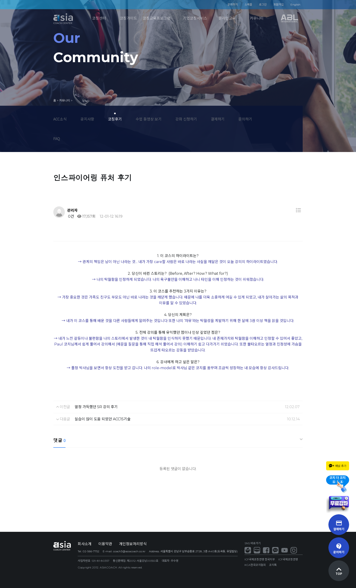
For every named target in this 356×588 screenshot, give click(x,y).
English (295, 4)
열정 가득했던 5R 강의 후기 (96, 407)
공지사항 (87, 119)
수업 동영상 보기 (149, 119)
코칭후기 (115, 119)
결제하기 (218, 119)
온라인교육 (227, 18)
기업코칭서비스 (195, 18)
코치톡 (273, 565)
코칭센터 (99, 18)
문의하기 (233, 4)
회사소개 (84, 544)
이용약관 (105, 544)
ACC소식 (60, 119)
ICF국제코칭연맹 (288, 559)
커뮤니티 (257, 18)
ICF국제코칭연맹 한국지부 (260, 559)
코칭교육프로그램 (156, 18)
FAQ (56, 138)
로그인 (263, 4)
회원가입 (278, 4)
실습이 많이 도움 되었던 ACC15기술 (103, 419)
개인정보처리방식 (133, 544)
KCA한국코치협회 (255, 565)
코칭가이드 (128, 18)
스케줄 (248, 4)
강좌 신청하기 (186, 119)
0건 (70, 216)
